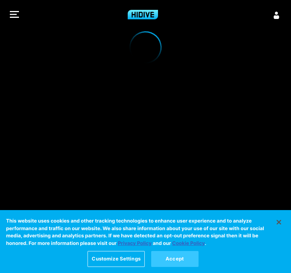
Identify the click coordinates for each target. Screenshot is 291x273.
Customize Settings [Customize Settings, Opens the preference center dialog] (116, 259)
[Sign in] (276, 15)
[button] (14, 15)
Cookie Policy (188, 244)
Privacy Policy (135, 244)
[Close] (279, 222)
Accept (175, 259)
